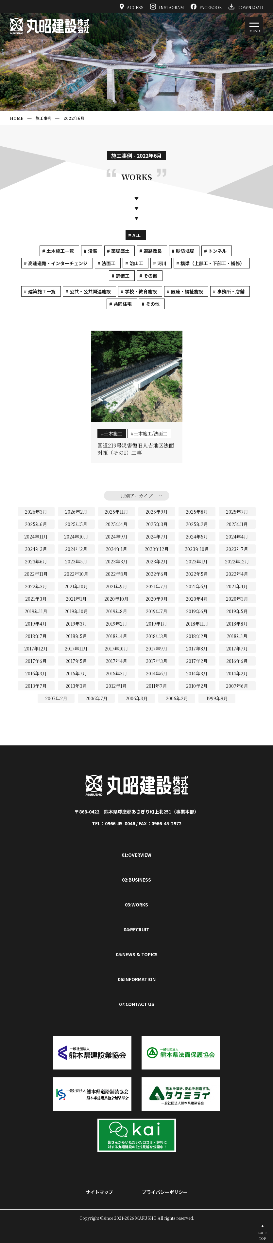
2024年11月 (36, 536)
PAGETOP (262, 1235)
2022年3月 (36, 586)
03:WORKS (136, 904)
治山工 (136, 263)
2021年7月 (156, 586)
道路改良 (153, 250)
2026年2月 (76, 511)
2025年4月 (116, 524)
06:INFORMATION (137, 979)
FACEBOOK (206, 6)
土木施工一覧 (60, 250)
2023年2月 (156, 561)
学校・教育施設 (141, 291)
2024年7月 (156, 536)
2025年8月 (197, 511)
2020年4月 (197, 598)
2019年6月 (197, 611)
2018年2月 (197, 636)
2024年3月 (36, 549)
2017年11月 (76, 648)
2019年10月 (76, 611)
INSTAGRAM (167, 6)
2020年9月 (156, 598)
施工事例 (43, 118)
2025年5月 (76, 524)
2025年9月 (156, 511)
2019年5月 (237, 611)
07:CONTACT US (136, 1004)
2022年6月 (73, 118)
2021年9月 (116, 586)
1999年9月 (217, 698)
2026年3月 (36, 511)
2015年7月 (76, 673)
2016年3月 (36, 673)
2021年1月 (76, 598)
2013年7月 (36, 686)
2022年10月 (76, 574)
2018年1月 (237, 636)
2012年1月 (116, 686)
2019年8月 (116, 611)
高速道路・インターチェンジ (58, 263)
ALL (136, 235)
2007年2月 (56, 698)
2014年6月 (156, 673)
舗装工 (122, 275)
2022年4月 (237, 574)
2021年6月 (197, 586)
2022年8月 (116, 574)
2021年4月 (237, 586)
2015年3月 (116, 673)
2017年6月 (36, 661)
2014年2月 (237, 673)
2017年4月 (116, 661)
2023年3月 (116, 561)
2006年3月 (137, 698)
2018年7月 (36, 636)
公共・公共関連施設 (90, 291)
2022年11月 (36, 574)
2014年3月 (197, 673)
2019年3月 (76, 623)
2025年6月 (36, 524)
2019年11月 (36, 611)
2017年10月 (116, 648)
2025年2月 (197, 524)
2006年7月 (96, 698)
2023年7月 (237, 549)
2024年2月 (76, 549)
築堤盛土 (120, 250)
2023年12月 (157, 549)
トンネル (217, 250)
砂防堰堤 (185, 250)
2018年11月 (196, 623)
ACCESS (132, 6)
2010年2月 (197, 686)
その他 (150, 275)
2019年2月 (116, 623)
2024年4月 (237, 536)
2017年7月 (237, 648)
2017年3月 (156, 661)
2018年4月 (116, 636)
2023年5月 (76, 561)
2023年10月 (197, 549)
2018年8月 (237, 623)
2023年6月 (36, 561)
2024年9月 (116, 536)
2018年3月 (156, 636)
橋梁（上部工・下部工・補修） (212, 263)
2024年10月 (76, 536)
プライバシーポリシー (165, 1192)
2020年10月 (116, 598)
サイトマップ (99, 1192)
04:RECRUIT (136, 929)
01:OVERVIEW (136, 854)
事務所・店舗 (231, 291)
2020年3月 (237, 598)
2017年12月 (36, 648)
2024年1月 (116, 549)
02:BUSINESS (136, 879)
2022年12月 (237, 561)
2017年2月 (197, 661)
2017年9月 (156, 648)
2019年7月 (156, 611)
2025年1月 (237, 524)
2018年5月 (76, 636)
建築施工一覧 (42, 291)
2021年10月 (76, 586)
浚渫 (92, 250)
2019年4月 (36, 623)
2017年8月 (197, 648)
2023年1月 (197, 561)
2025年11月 (116, 511)
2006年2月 (177, 698)
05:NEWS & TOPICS (137, 954)
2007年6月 (237, 686)
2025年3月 (156, 524)
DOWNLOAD (246, 6)
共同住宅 (122, 304)
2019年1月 (156, 623)
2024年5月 (197, 536)
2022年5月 (197, 574)
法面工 (108, 263)
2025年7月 (237, 511)
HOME (17, 118)
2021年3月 (36, 598)
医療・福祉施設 (187, 291)
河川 (161, 263)
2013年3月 (76, 686)
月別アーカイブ (137, 495)
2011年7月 (156, 686)
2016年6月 (237, 661)
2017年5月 (76, 661)
